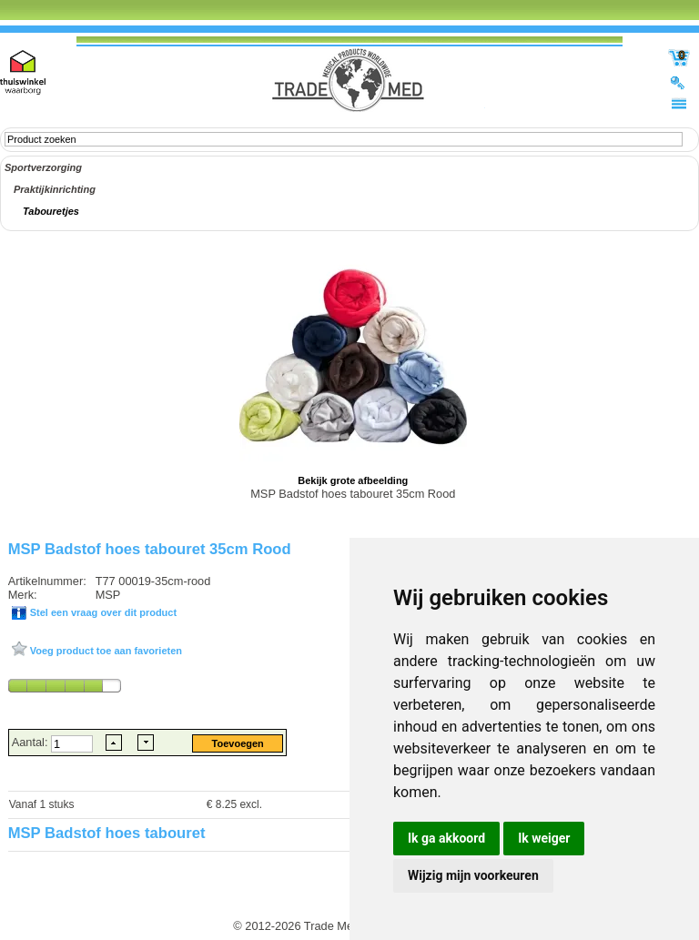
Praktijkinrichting (55, 189)
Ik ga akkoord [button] (446, 838)
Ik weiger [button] (544, 838)
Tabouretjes (51, 211)
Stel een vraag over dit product (102, 612)
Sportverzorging (43, 167)
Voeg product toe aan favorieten (104, 650)
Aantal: (31, 742)
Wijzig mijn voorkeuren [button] (473, 875)
